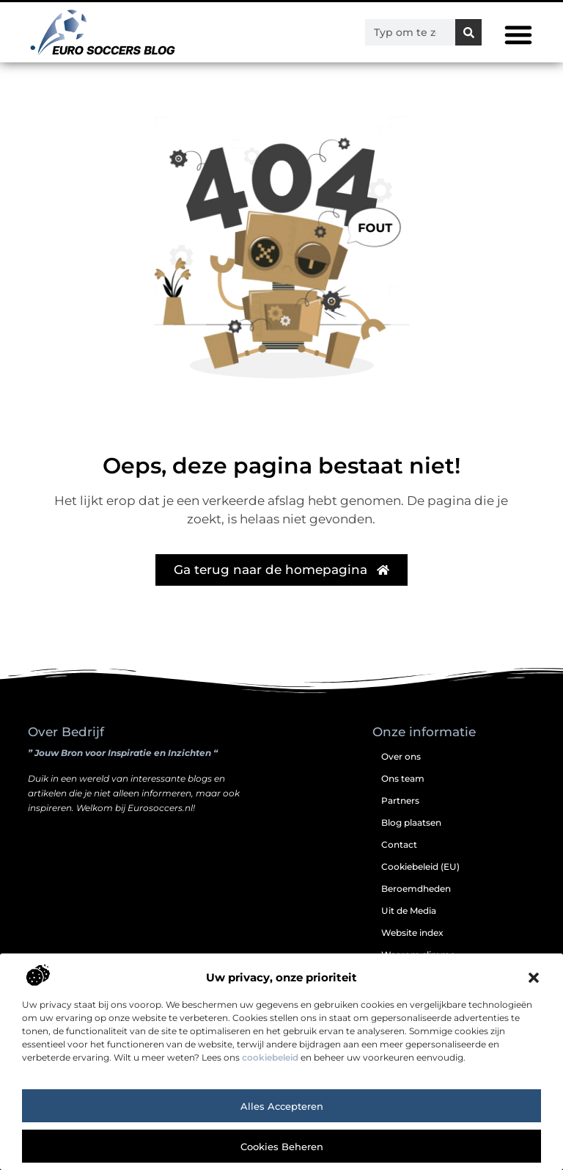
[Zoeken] (468, 32)
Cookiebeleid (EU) (420, 866)
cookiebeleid (270, 1057)
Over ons (401, 756)
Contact (399, 844)
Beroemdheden (416, 888)
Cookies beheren (281, 1146)
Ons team (402, 778)
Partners (400, 800)
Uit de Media (408, 910)
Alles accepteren (281, 1106)
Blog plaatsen (411, 822)
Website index (412, 932)
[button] (533, 977)
